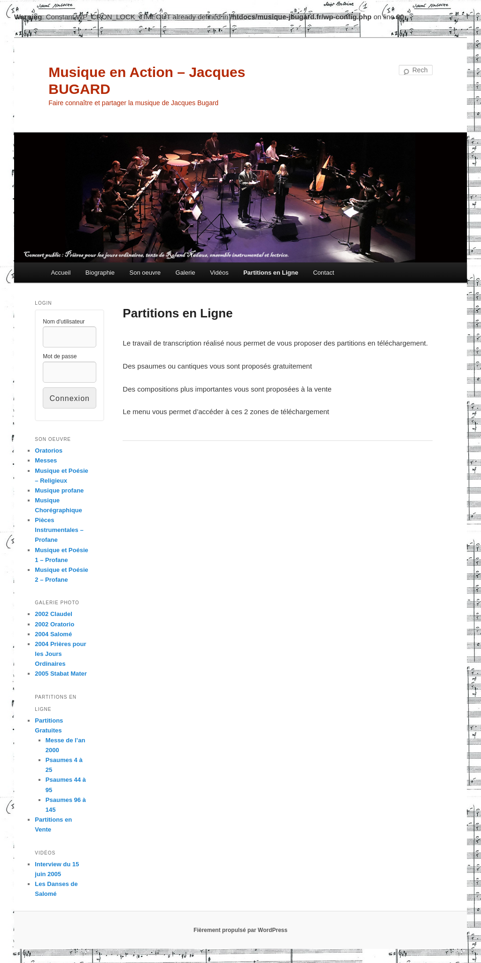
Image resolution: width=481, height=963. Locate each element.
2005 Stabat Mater (61, 673)
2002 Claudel (53, 613)
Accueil (60, 272)
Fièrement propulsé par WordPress (240, 930)
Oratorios (48, 450)
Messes (46, 460)
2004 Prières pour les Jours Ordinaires (60, 653)
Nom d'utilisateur (64, 321)
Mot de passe (60, 356)
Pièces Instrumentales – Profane (59, 529)
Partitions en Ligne (270, 272)
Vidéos (219, 272)
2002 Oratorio (54, 624)
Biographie (100, 272)
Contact (323, 272)
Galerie (185, 272)
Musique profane (59, 490)
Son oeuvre (145, 272)
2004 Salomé (53, 634)
